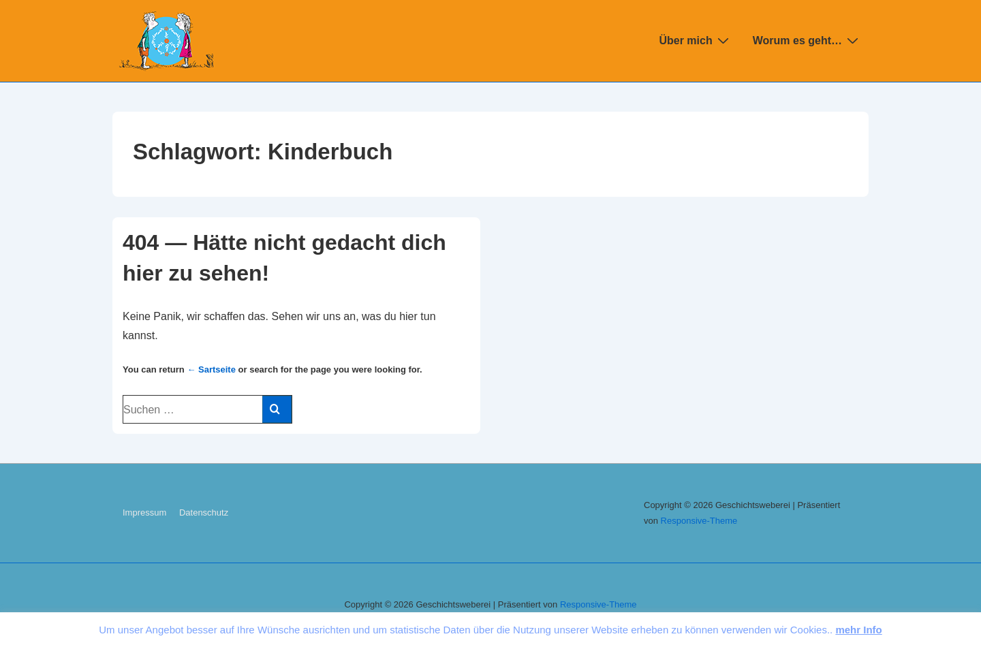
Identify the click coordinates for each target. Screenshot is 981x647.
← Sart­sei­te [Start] (211, 369)
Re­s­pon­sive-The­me (699, 521)
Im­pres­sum (144, 512)
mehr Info (858, 629)
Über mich (695, 40)
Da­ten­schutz (203, 512)
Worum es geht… (807, 40)
